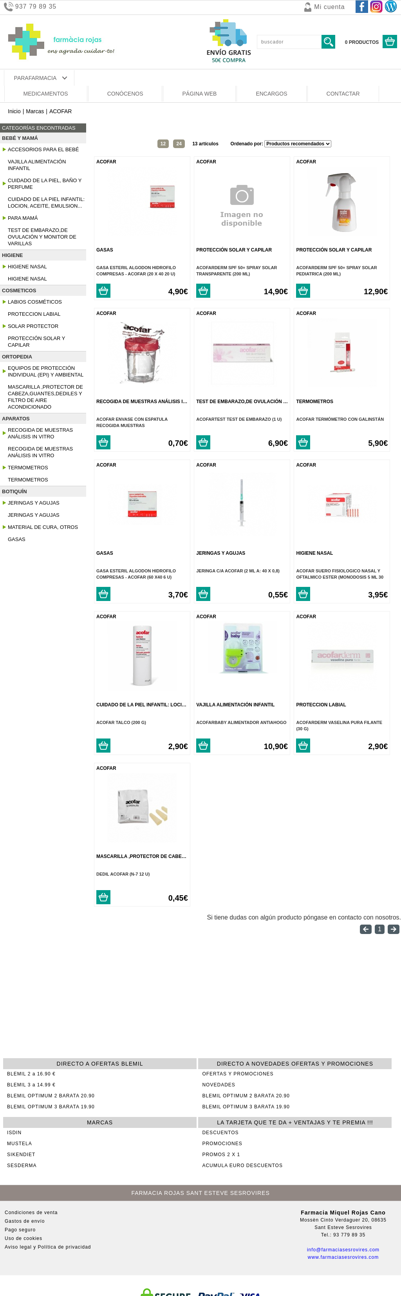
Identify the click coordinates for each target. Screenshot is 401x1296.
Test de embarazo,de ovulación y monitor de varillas (42, 236)
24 (178, 144)
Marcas (35, 111)
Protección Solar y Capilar (36, 341)
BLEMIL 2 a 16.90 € (31, 1074)
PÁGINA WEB (199, 94)
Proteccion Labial (34, 314)
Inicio (14, 111)
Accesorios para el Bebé (43, 149)
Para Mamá (23, 218)
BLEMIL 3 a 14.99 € (31, 1085)
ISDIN (14, 1132)
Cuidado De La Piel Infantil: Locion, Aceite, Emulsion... (46, 202)
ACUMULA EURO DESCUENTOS (242, 1165)
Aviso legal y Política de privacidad (48, 1247)
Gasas (16, 539)
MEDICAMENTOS (45, 94)
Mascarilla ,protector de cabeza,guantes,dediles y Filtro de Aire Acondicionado (45, 397)
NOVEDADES (218, 1085)
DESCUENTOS (220, 1132)
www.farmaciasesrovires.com (343, 1257)
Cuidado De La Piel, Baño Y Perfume (44, 183)
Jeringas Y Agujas (34, 503)
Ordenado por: (248, 144)
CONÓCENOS (125, 94)
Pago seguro (20, 1230)
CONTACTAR (343, 94)
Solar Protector (33, 326)
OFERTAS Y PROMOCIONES (237, 1074)
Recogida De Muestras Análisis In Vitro (40, 433)
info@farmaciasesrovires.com (343, 1250)
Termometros (28, 468)
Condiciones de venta (31, 1212)
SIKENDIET (21, 1154)
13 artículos (205, 144)
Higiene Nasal (27, 267)
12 (163, 144)
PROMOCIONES (222, 1143)
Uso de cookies (23, 1238)
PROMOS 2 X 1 (221, 1154)
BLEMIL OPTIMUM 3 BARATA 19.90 (51, 1107)
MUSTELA (19, 1143)
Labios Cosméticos (35, 302)
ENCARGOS (271, 94)
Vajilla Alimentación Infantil (37, 165)
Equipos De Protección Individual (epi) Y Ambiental (45, 371)
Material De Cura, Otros (43, 527)
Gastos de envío (25, 1221)
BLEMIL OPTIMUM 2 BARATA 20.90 (51, 1096)
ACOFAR (60, 111)
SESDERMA (21, 1165)
